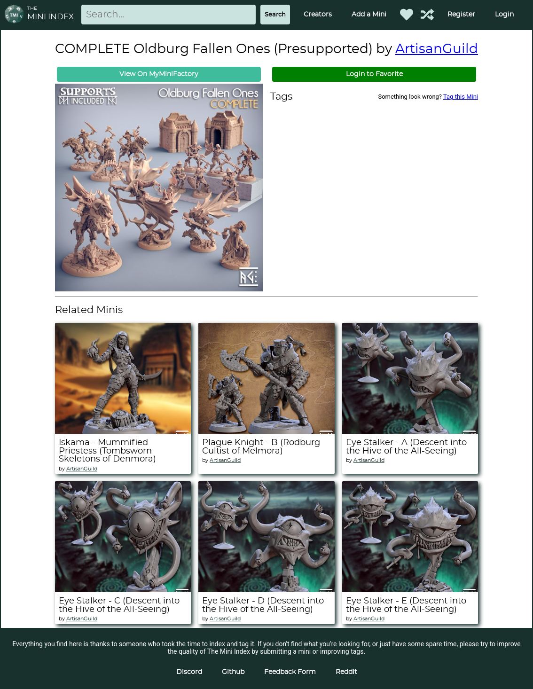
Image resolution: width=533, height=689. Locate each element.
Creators (318, 14)
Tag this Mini (460, 96)
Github (233, 672)
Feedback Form (290, 672)
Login (504, 14)
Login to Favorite (374, 74)
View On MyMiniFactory (158, 74)
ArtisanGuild (436, 49)
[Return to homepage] (16, 15)
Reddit (346, 672)
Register (461, 14)
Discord (189, 672)
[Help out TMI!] (427, 14)
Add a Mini (369, 14)
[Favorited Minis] (406, 14)
